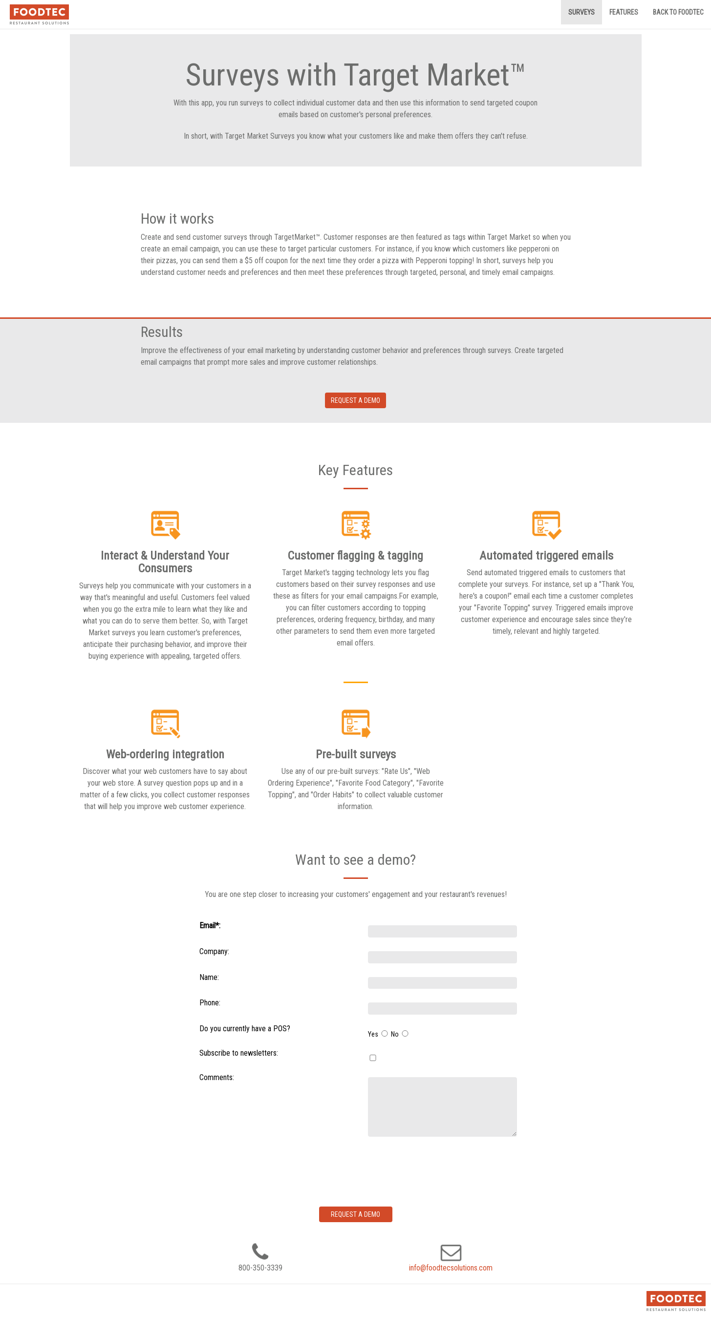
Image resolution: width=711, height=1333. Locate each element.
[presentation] (442, 1169)
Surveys (581, 12)
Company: (214, 951)
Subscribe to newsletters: (238, 1053)
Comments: (216, 1077)
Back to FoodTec (678, 12)
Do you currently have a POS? (244, 1028)
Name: (209, 977)
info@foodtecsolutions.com (451, 1267)
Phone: (209, 1002)
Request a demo (355, 400)
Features (623, 12)
